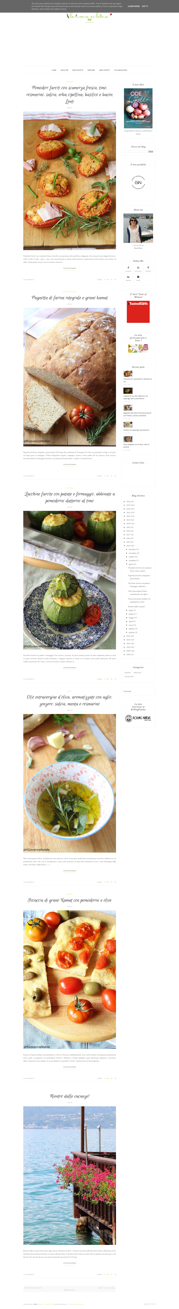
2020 (128, 523)
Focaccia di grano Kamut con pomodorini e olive (70, 900)
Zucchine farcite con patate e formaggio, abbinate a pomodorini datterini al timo (69, 497)
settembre (132, 560)
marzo (131, 625)
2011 (128, 643)
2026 (128, 501)
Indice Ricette (77, 70)
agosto (131, 564)
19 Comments (28, 679)
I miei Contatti (104, 70)
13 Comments (28, 476)
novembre (132, 553)
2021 (128, 520)
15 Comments (28, 1274)
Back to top (150, 1304)
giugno (131, 614)
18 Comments (28, 279)
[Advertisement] (89, 41)
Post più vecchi (106, 1288)
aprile (131, 621)
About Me (64, 70)
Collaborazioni (120, 70)
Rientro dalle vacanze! (70, 1096)
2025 (128, 505)
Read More (138, 248)
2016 (128, 538)
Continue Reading (69, 268)
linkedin (128, 278)
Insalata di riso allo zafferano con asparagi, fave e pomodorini (135, 397)
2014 (128, 546)
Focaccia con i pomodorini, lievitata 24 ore (137, 380)
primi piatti (137, 673)
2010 (128, 647)
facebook (128, 269)
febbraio (132, 629)
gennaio (132, 632)
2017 (128, 534)
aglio (69, 691)
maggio (131, 617)
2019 (128, 527)
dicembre (132, 549)
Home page (69, 1290)
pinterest (148, 269)
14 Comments (28, 882)
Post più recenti (33, 1288)
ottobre (131, 557)
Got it (145, 6)
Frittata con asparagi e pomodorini (136, 430)
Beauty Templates (46, 1304)
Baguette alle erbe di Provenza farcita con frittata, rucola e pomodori (137, 414)
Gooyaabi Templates (75, 1304)
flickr (138, 278)
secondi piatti (129, 676)
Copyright (127, 691)
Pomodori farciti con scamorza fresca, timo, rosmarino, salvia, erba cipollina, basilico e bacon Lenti (70, 95)
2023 (128, 512)
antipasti (69, 82)
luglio (131, 610)
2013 (128, 636)
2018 (128, 531)
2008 (128, 654)
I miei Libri (91, 70)
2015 (128, 542)
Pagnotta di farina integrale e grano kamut (70, 298)
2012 (128, 640)
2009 (128, 651)
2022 (128, 516)
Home (54, 70)
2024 (128, 509)
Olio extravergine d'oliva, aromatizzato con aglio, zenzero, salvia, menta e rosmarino (69, 700)
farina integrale (70, 292)
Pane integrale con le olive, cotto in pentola (136, 445)
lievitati (69, 894)
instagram (138, 269)
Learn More (134, 6)
